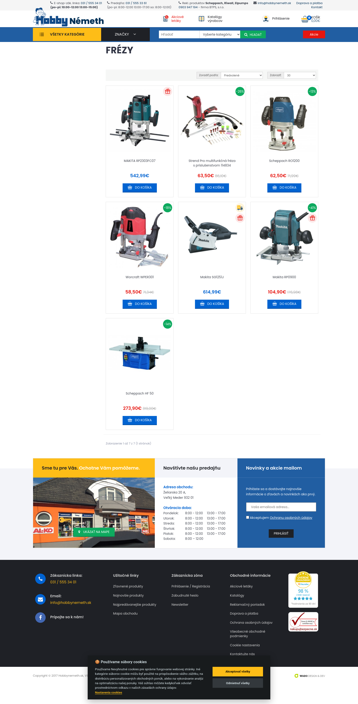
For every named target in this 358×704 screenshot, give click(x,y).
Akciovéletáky (177, 20)
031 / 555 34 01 (91, 3)
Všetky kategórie (67, 36)
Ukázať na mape (94, 544)
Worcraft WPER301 (140, 290)
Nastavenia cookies (108, 692)
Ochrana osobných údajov (251, 635)
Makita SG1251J (212, 290)
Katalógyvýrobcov (215, 20)
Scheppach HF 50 (140, 405)
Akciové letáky (241, 599)
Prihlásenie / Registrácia (190, 599)
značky (125, 36)
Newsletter (179, 617)
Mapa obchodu (125, 626)
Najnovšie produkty (128, 608)
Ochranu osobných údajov (291, 530)
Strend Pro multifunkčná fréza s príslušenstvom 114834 (212, 177)
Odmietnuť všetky (238, 683)
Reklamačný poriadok (247, 617)
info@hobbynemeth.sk (274, 3)
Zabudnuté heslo (184, 608)
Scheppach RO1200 (284, 175)
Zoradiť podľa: (208, 91)
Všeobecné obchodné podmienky (247, 646)
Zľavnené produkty (128, 599)
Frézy (56, 48)
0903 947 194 (188, 7)
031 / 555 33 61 (136, 3)
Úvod (43, 48)
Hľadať (253, 36)
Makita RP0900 (284, 290)
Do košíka (143, 202)
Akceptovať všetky (238, 671)
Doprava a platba (309, 3)
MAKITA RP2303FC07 (139, 175)
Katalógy (237, 608)
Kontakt (316, 7)
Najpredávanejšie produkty (134, 617)
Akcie (314, 36)
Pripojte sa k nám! (67, 629)
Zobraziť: (275, 91)
